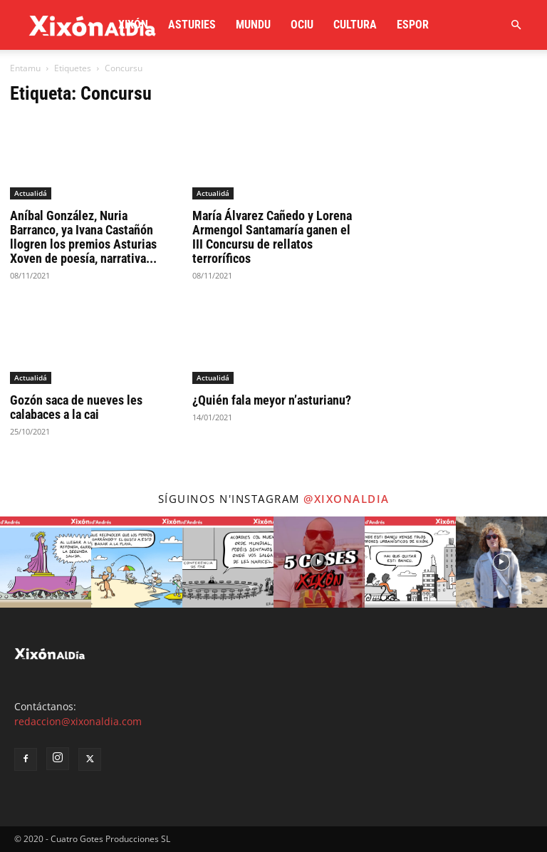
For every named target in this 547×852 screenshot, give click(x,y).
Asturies (192, 24)
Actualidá (30, 193)
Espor (413, 24)
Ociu (302, 24)
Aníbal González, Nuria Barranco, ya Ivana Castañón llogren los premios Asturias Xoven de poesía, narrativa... (83, 237)
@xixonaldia (346, 499)
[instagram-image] (45, 562)
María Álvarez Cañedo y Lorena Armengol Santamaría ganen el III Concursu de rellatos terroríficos (272, 237)
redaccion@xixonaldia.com (78, 721)
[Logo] (92, 25)
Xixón (133, 24)
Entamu (25, 68)
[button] (516, 25)
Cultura (355, 24)
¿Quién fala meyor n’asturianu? (271, 400)
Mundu (253, 24)
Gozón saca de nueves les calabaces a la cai (76, 407)
